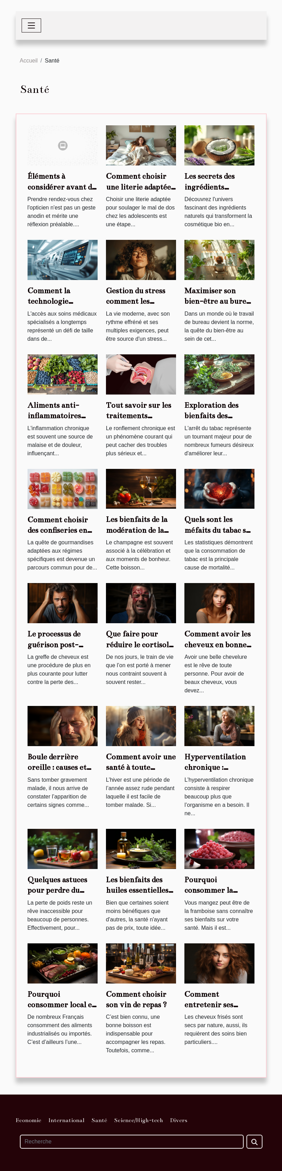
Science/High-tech (138, 1120)
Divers (178, 1120)
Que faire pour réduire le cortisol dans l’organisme (137, 644)
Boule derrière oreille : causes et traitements (57, 767)
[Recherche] (132, 1142)
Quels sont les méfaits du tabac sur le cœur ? (219, 530)
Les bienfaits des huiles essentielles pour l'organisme (137, 890)
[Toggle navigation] (31, 25)
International (66, 1120)
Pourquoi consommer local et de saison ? (61, 1004)
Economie (28, 1120)
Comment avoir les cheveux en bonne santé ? (217, 644)
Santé (99, 1120)
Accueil (29, 61)
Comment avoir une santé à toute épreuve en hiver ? (141, 767)
